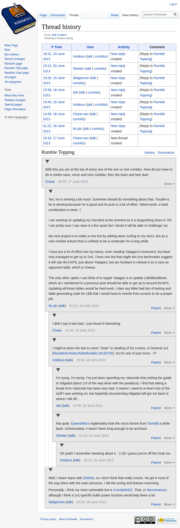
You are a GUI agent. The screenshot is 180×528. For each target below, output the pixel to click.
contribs (100, 56)
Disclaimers (87, 519)
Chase (50, 181)
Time (58, 47)
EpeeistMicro (80, 423)
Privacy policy (48, 519)
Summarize (166, 152)
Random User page (16, 72)
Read (114, 15)
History (150, 152)
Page (43, 15)
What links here (14, 95)
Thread (74, 15)
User (90, 47)
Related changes (15, 100)
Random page (13, 63)
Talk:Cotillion (59, 34)
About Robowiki (68, 519)
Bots (7, 49)
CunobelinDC (123, 490)
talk (89, 56)
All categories (12, 82)
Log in (173, 4)
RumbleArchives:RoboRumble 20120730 (83, 353)
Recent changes (14, 59)
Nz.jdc (53, 306)
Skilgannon (57, 502)
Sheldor (61, 435)
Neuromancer (156, 490)
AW (58, 406)
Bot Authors (11, 54)
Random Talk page (16, 68)
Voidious (58, 360)
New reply (118, 54)
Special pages (13, 104)
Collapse (47, 162)
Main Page (11, 45)
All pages (10, 77)
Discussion (57, 15)
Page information (15, 109)
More (168, 184)
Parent (156, 308)
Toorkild (153, 423)
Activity (124, 47)
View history (130, 15)
